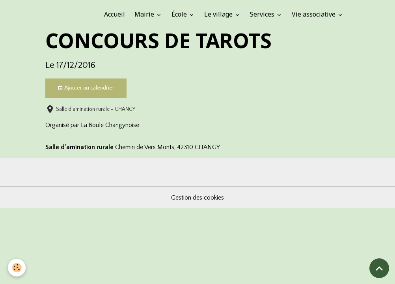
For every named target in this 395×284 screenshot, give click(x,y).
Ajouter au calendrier (86, 88)
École (179, 14)
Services (263, 14)
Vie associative (314, 14)
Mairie (145, 14)
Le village (219, 14)
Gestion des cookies (197, 197)
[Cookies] (17, 268)
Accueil (114, 14)
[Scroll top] (379, 268)
